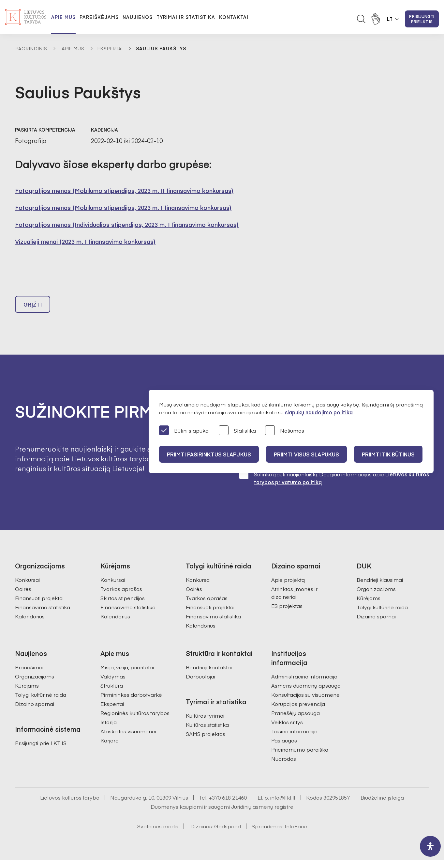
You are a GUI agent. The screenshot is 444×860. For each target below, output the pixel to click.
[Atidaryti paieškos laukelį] (361, 18)
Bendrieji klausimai (380, 579)
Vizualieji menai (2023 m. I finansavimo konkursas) (85, 241)
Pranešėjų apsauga (295, 712)
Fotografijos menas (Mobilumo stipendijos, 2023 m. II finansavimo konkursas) (124, 190)
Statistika (237, 430)
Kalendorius (30, 616)
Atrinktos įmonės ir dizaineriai (294, 592)
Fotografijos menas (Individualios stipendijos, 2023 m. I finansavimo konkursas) (127, 224)
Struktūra (111, 685)
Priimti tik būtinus (388, 454)
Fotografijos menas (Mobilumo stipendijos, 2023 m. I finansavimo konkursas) (123, 207)
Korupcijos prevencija (298, 703)
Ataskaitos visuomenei (128, 731)
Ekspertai (110, 48)
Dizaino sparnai (376, 616)
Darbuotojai (200, 676)
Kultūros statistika (207, 724)
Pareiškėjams (99, 17)
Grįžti (32, 304)
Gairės (23, 588)
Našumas (284, 430)
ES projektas (287, 605)
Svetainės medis (157, 826)
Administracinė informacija (304, 676)
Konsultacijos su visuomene (305, 694)
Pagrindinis (31, 48)
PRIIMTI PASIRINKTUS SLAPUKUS (209, 454)
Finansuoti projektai (39, 597)
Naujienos (138, 17)
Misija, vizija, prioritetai (127, 667)
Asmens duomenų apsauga (306, 685)
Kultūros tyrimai (205, 715)
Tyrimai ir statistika (185, 17)
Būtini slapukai (184, 430)
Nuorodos (283, 758)
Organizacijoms (376, 588)
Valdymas (113, 676)
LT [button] (390, 19)
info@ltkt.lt (282, 797)
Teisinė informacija (294, 731)
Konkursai (27, 579)
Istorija (108, 721)
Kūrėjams (368, 597)
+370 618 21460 (228, 797)
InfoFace (296, 826)
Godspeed (227, 826)
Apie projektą (288, 579)
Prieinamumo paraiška (299, 749)
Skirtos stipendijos (122, 597)
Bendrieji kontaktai (209, 667)
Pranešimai (29, 667)
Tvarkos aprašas (121, 588)
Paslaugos (284, 740)
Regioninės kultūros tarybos (135, 712)
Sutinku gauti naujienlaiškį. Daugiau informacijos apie (334, 478)
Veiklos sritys (287, 721)
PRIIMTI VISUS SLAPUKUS (306, 454)
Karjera (109, 740)
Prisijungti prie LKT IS (421, 19)
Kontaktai (233, 17)
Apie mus (63, 17)
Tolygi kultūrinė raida (382, 607)
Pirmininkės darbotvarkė (131, 694)
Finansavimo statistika (42, 607)
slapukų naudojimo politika (319, 412)
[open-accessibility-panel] (430, 846)
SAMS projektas (205, 733)
